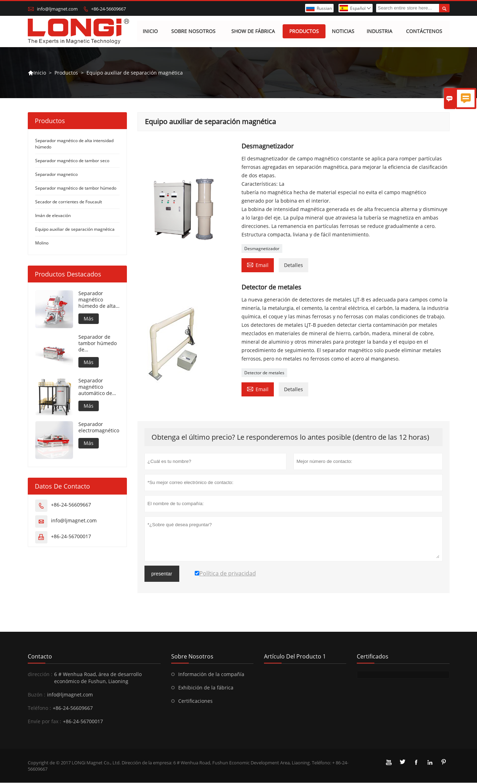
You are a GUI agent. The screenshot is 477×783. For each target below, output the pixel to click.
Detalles (293, 265)
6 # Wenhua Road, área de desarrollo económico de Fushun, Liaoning (98, 678)
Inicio (150, 31)
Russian (324, 8)
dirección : (40, 674)
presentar (162, 574)
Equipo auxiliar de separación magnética (75, 230)
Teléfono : (39, 708)
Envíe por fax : (44, 721)
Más (89, 319)
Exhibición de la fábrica (205, 688)
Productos (304, 31)
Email (258, 265)
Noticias (343, 31)
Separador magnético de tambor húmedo (75, 188)
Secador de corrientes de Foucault (68, 202)
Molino (42, 243)
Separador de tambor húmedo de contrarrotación (97, 343)
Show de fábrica (253, 31)
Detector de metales (264, 373)
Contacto (40, 657)
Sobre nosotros (193, 31)
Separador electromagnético (98, 427)
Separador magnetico (56, 175)
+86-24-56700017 (71, 536)
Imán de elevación (53, 216)
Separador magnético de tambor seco (72, 161)
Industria (379, 31)
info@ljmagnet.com (57, 9)
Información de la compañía (211, 674)
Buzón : (36, 695)
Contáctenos (424, 31)
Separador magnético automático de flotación (95, 387)
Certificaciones (195, 701)
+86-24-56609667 (108, 9)
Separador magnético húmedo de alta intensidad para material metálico (99, 300)
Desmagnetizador (261, 249)
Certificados (372, 657)
